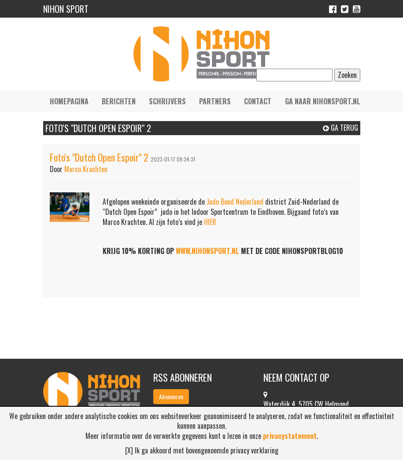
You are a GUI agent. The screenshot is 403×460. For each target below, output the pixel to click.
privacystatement (290, 436)
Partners (215, 101)
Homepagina (69, 101)
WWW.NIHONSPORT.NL (207, 251)
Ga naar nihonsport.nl (322, 101)
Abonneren (171, 396)
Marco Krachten (85, 169)
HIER (210, 222)
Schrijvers (167, 101)
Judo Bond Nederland (235, 201)
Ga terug (340, 127)
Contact (257, 101)
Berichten (119, 101)
